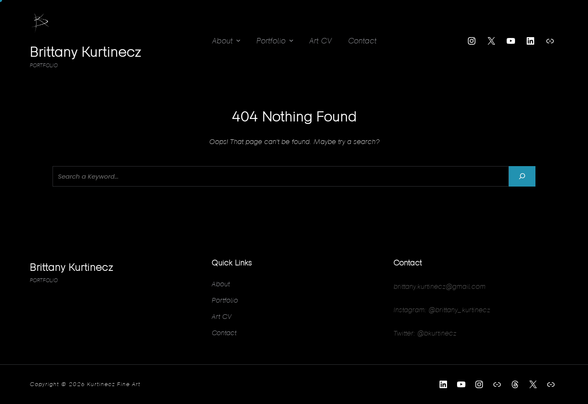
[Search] (522, 176)
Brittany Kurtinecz (85, 51)
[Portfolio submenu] (291, 40)
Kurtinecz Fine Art (113, 384)
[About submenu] (238, 40)
